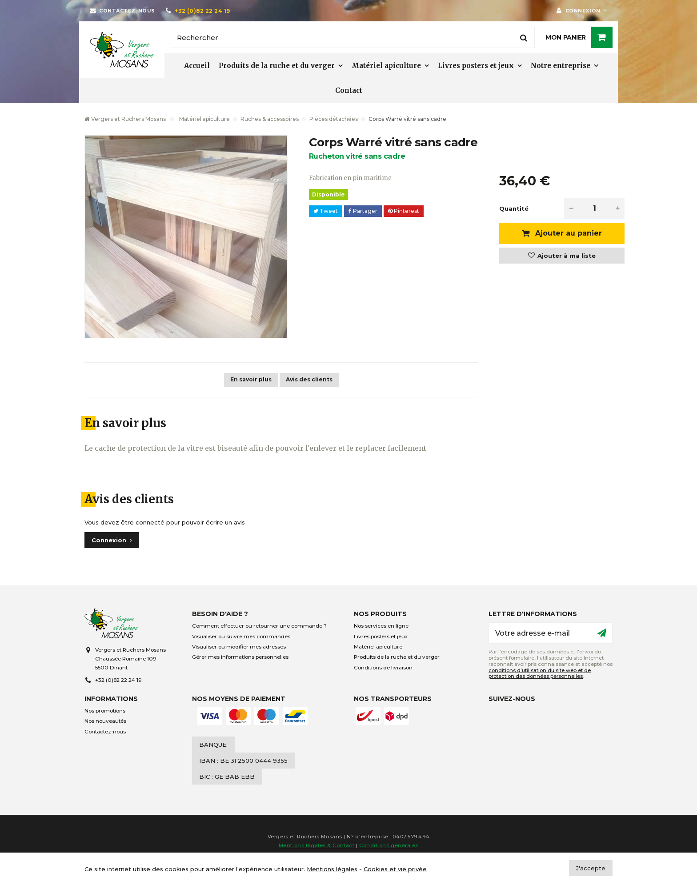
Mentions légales (332, 869)
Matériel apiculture (386, 65)
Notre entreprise (560, 65)
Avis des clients (309, 379)
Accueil (197, 65)
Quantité (514, 208)
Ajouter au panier (567, 233)
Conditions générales (388, 845)
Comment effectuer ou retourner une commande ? (259, 626)
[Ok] (602, 633)
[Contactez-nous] (122, 10)
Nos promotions (104, 711)
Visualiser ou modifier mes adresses (239, 647)
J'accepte (590, 868)
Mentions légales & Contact (317, 845)
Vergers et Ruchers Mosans (125, 119)
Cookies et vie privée (395, 869)
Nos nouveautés (105, 721)
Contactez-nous (105, 732)
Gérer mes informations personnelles (240, 657)
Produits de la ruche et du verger (277, 65)
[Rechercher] (352, 37)
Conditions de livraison (383, 668)
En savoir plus (251, 379)
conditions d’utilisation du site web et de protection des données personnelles (540, 673)
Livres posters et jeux (476, 65)
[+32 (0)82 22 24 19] (198, 10)
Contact (348, 90)
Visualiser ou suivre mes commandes (241, 636)
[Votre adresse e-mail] (551, 633)
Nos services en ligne (381, 626)
